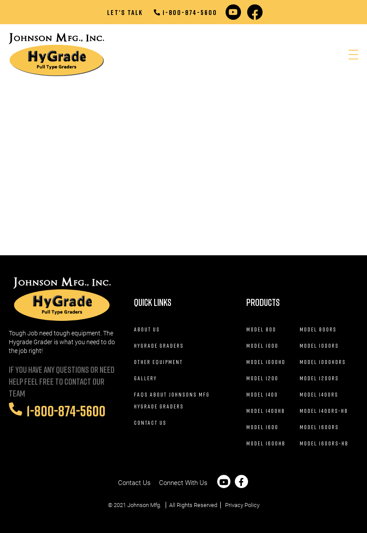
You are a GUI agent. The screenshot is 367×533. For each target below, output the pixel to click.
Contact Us (150, 422)
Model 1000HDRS (323, 361)
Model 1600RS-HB (324, 443)
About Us (147, 329)
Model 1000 (262, 345)
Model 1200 (262, 378)
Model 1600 (262, 426)
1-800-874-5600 (185, 12)
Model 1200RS (319, 378)
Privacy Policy (242, 505)
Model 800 (261, 329)
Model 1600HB (265, 443)
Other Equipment (158, 361)
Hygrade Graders (159, 345)
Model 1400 (262, 394)
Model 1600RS (319, 426)
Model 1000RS (319, 345)
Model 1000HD (265, 361)
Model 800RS (318, 329)
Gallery (145, 378)
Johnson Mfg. (144, 505)
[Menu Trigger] (353, 55)
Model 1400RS (319, 394)
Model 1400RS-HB (324, 410)
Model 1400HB (265, 410)
